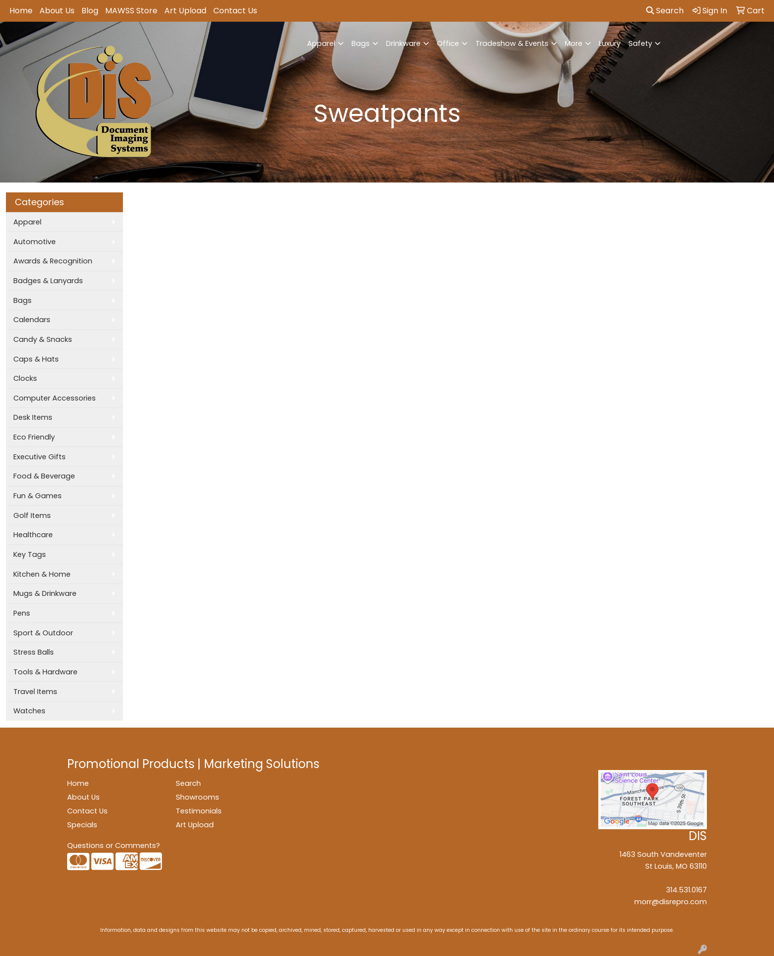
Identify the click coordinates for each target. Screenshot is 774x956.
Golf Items (32, 515)
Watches (29, 711)
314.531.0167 (686, 890)
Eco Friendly (34, 437)
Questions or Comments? (113, 845)
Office (448, 43)
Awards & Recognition (52, 261)
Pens (21, 613)
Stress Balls (33, 652)
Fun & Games (37, 496)
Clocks (25, 378)
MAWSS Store (131, 10)
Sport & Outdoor (43, 633)
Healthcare (33, 535)
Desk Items (32, 417)
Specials (82, 825)
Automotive (34, 242)
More (573, 43)
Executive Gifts (39, 457)
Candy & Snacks (42, 339)
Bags (360, 43)
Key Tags (29, 554)
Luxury (609, 43)
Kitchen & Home (42, 574)
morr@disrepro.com (670, 902)
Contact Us (235, 10)
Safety (640, 43)
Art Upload (185, 10)
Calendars (31, 320)
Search (665, 10)
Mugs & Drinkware (45, 593)
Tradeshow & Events (511, 43)
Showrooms (197, 797)
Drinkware (403, 43)
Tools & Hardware (45, 672)
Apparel (321, 43)
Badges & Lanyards (48, 281)
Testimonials (199, 811)
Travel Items (35, 692)
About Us (57, 10)
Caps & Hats (36, 359)
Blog (89, 10)
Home (21, 10)
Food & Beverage (44, 476)
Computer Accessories (54, 398)
